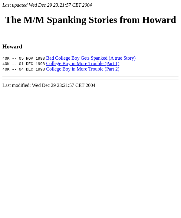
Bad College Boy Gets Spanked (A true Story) (91, 58)
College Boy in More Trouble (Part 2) (82, 68)
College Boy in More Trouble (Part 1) (82, 63)
